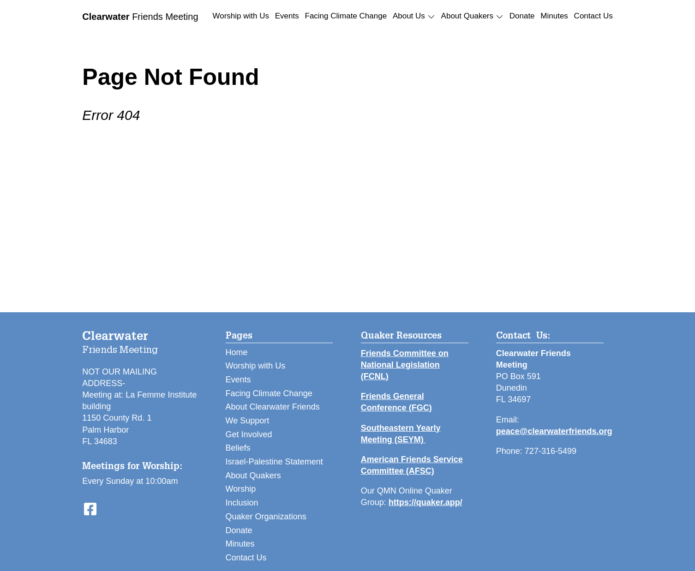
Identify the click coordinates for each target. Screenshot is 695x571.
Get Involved (249, 434)
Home (237, 352)
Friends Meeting (140, 17)
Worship (241, 489)
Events (287, 16)
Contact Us (593, 16)
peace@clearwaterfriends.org (554, 431)
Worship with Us (241, 16)
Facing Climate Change (346, 16)
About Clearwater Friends (273, 406)
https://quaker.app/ (425, 502)
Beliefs (238, 447)
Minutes (554, 16)
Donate (522, 16)
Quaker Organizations (266, 516)
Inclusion (242, 502)
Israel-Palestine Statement (274, 461)
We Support (248, 420)
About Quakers (253, 475)
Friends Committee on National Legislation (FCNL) (405, 365)
